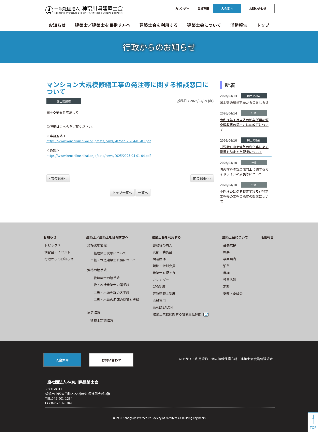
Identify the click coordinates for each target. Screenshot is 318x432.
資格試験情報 (97, 245)
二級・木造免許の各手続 (111, 292)
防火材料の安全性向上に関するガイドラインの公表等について (244, 171)
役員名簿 (229, 279)
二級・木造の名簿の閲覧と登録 (116, 299)
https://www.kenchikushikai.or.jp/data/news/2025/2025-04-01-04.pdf (98, 155)
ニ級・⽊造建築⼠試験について (113, 259)
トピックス (52, 245)
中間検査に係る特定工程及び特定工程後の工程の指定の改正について (244, 196)
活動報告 (238, 25)
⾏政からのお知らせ (59, 258)
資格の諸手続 (97, 269)
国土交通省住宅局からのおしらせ (244, 102)
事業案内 (229, 258)
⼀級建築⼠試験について (108, 253)
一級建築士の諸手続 (105, 277)
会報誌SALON (163, 307)
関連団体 (159, 258)
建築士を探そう (164, 272)
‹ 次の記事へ (58, 178)
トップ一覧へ (122, 192)
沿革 (226, 265)
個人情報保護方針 (224, 358)
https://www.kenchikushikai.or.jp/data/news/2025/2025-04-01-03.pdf (98, 140)
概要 (226, 251)
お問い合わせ (257, 8)
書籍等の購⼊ (162, 245)
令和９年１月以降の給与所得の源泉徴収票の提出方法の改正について (244, 124)
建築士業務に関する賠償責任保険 (177, 314)
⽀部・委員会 (162, 251)
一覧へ (143, 192)
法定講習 (93, 312)
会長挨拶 (229, 245)
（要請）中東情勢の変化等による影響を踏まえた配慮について (244, 149)
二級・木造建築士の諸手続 (109, 284)
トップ (263, 25)
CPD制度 (159, 286)
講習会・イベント (57, 251)
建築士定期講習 (101, 320)
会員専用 (203, 8)
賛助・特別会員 (164, 265)
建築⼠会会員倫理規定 (257, 358)
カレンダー (182, 8)
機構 (226, 272)
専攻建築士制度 (164, 293)
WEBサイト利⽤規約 (193, 358)
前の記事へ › (202, 178)
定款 (226, 286)
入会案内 (227, 8)
